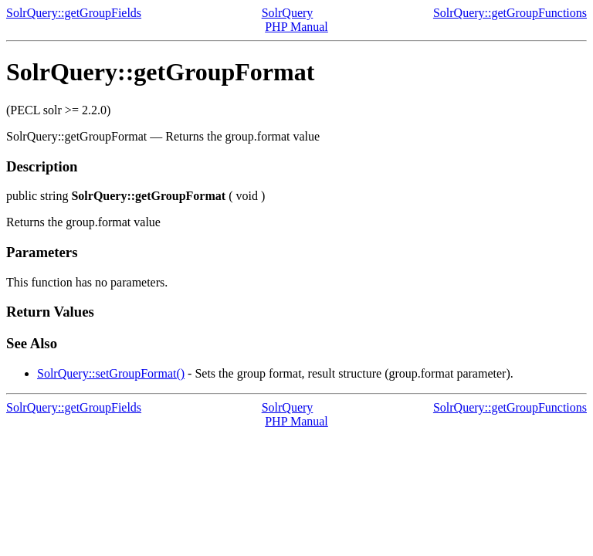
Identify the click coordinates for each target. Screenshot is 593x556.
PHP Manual (296, 26)
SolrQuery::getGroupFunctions (510, 12)
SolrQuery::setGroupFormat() (111, 373)
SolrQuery (287, 12)
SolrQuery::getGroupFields (73, 12)
